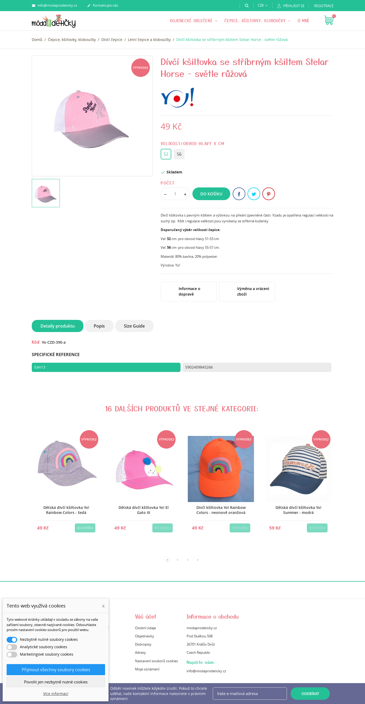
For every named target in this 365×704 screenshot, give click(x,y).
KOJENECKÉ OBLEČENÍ (192, 20)
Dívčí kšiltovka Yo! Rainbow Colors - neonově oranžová (220, 510)
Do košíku (211, 193)
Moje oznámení (147, 669)
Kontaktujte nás (102, 5)
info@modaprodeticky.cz (54, 5)
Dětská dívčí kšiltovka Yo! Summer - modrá (298, 510)
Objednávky (144, 636)
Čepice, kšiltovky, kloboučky (255, 20)
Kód (35, 342)
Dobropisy (143, 644)
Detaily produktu (57, 326)
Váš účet (145, 616)
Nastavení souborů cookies (156, 661)
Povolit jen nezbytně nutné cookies (56, 681)
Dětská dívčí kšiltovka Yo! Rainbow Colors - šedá (66, 510)
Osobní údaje (145, 627)
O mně (304, 20)
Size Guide (134, 326)
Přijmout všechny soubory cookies (56, 670)
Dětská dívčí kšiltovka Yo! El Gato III (144, 510)
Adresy (140, 652)
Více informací (55, 693)
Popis (99, 326)
